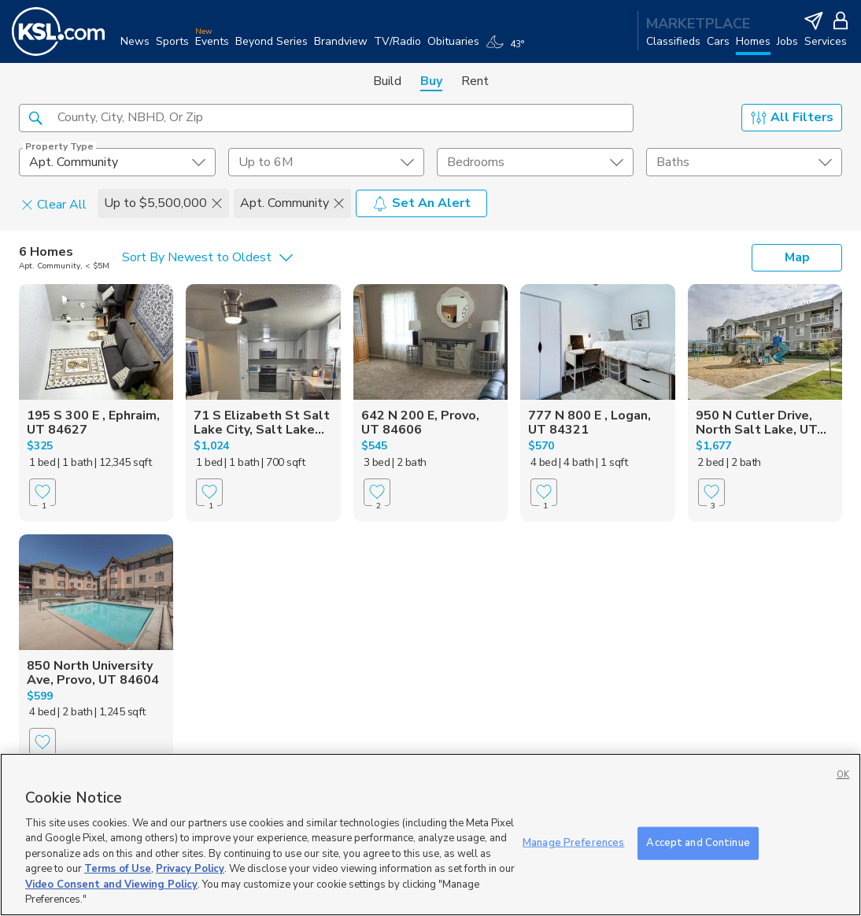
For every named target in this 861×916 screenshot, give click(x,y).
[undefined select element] (117, 162)
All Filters (792, 117)
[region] (430, 834)
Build (387, 81)
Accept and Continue (697, 843)
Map (797, 257)
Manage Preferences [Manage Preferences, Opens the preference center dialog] (573, 843)
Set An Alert (421, 203)
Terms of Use (117, 869)
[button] (35, 117)
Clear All (54, 204)
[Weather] (508, 49)
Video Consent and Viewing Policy (111, 884)
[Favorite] (42, 492)
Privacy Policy (190, 869)
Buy (431, 81)
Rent (475, 81)
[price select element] (326, 162)
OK (843, 775)
